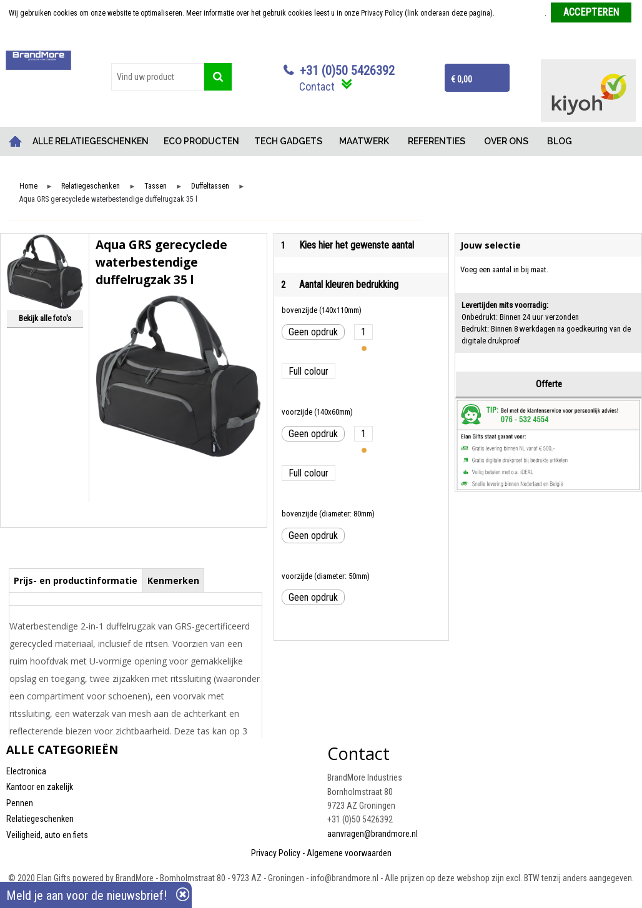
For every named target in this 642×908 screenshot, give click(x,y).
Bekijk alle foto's (45, 318)
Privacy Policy (275, 853)
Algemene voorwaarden (349, 853)
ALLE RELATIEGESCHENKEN (90, 141)
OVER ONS (506, 141)
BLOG (559, 141)
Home (15, 141)
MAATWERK (364, 141)
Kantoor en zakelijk (39, 787)
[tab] (76, 580)
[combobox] (157, 77)
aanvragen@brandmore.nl (372, 834)
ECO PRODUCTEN (201, 141)
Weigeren (322, 38)
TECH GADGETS (288, 141)
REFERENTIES (436, 141)
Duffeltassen (210, 186)
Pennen (19, 803)
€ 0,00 (461, 79)
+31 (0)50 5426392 (347, 70)
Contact (317, 86)
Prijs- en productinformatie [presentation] (75, 580)
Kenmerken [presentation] (173, 580)
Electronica (26, 771)
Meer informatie (520, 13)
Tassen (155, 186)
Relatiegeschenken (90, 186)
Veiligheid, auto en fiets (47, 835)
